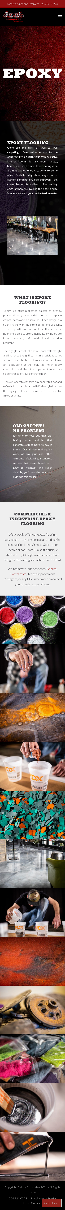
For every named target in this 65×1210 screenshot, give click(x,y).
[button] (60, 16)
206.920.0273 (49, 3)
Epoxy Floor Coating (38, 165)
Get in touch (51, 1203)
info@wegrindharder (43, 1198)
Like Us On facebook (34, 1203)
